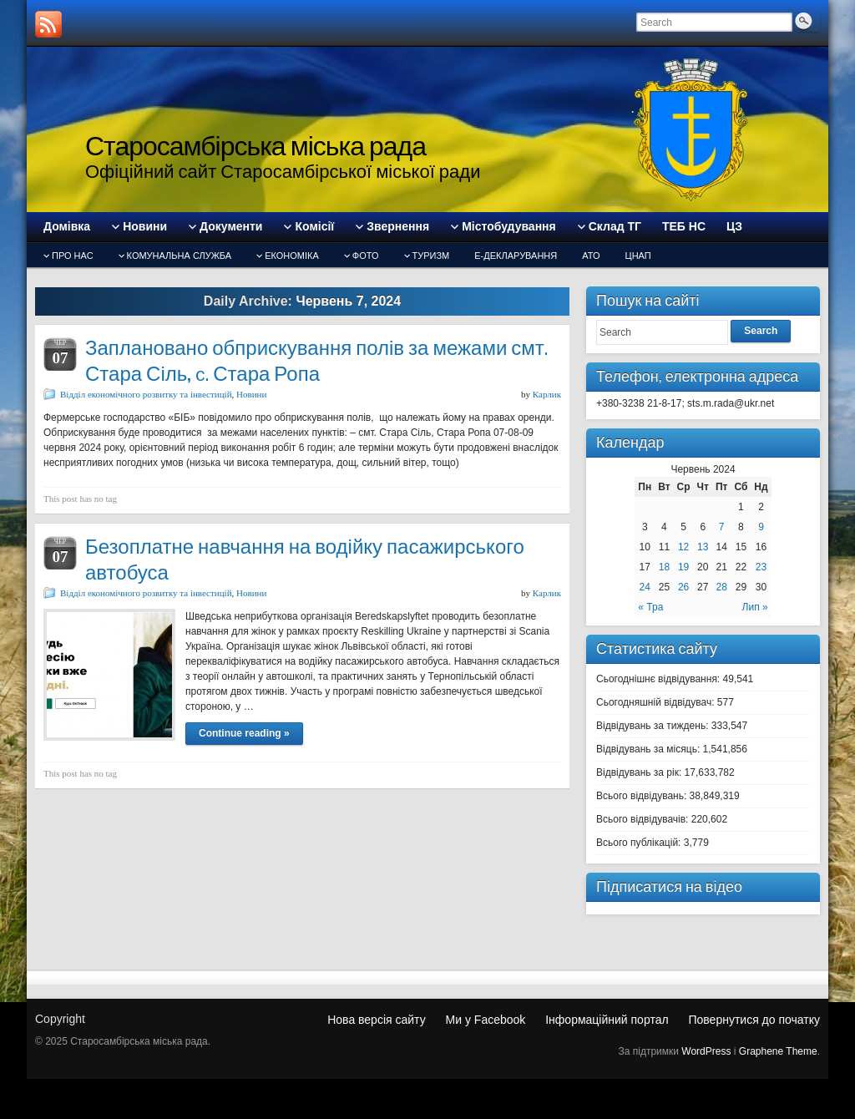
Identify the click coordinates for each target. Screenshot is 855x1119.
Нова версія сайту (376, 1019)
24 (645, 587)
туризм (431, 256)
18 (664, 567)
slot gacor (845, 15)
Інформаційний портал (606, 1019)
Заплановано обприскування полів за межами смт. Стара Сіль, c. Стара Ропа (316, 361)
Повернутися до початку (754, 1019)
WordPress (706, 1051)
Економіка (292, 256)
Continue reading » (244, 733)
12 (683, 547)
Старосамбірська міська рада (255, 146)
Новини (251, 394)
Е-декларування (515, 256)
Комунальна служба (179, 256)
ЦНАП (638, 256)
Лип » (755, 607)
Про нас (73, 256)
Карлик (547, 394)
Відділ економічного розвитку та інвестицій (146, 394)
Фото (365, 256)
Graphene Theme (778, 1051)
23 (761, 567)
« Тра (650, 607)
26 (683, 587)
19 (683, 567)
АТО (591, 256)
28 (721, 587)
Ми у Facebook (486, 1019)
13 (702, 547)
